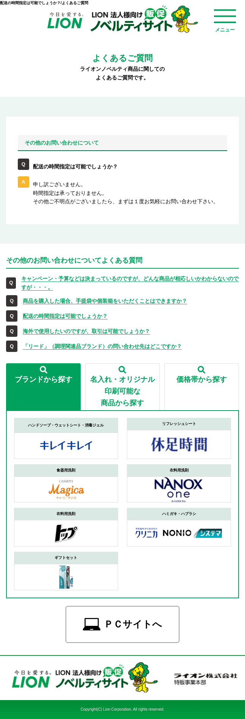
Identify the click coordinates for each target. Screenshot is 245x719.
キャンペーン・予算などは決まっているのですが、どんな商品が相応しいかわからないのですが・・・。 (130, 282)
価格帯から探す (201, 379)
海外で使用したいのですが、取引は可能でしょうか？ (86, 331)
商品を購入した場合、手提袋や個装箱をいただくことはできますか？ (105, 301)
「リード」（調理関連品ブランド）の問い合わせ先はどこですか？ (102, 346)
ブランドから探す (43, 379)
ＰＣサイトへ (133, 624)
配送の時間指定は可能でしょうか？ (65, 316)
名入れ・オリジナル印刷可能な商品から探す (122, 391)
